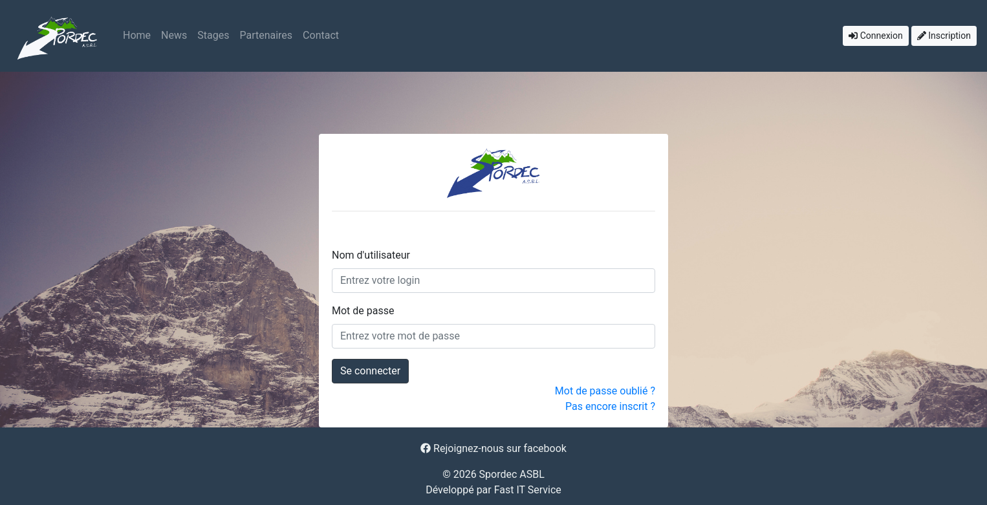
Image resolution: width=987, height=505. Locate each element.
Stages (213, 35)
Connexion (876, 35)
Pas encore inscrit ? (610, 406)
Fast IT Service (527, 490)
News (174, 35)
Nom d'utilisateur (371, 255)
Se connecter (370, 371)
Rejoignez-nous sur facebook (493, 448)
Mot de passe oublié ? (605, 391)
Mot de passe (363, 311)
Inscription (944, 35)
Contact (321, 35)
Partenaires (265, 35)
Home (137, 35)
